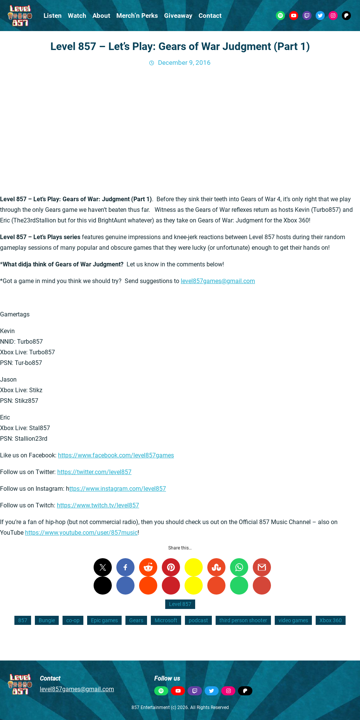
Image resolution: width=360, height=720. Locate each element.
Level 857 (180, 604)
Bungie (47, 620)
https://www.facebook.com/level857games (116, 455)
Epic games (104, 620)
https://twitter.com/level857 (94, 472)
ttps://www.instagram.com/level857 (117, 488)
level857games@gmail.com (218, 281)
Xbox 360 (330, 620)
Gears (136, 620)
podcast (198, 620)
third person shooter (243, 620)
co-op (73, 620)
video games (293, 620)
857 (22, 620)
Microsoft (166, 620)
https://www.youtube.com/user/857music (81, 532)
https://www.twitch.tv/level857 (98, 505)
